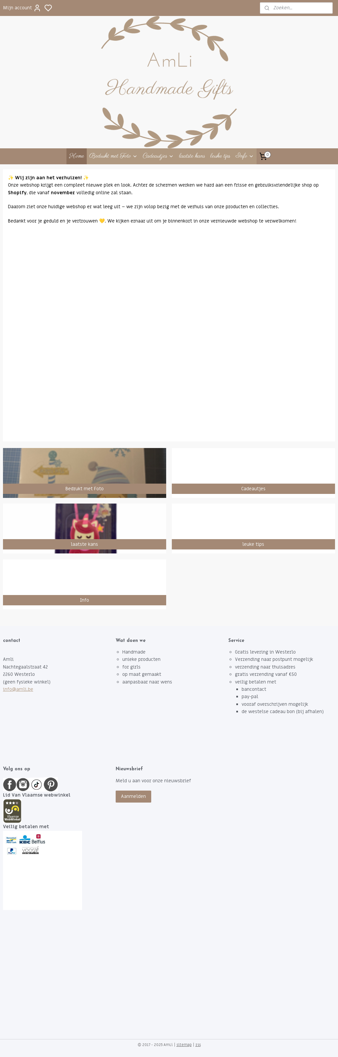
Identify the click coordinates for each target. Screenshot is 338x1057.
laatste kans (192, 156)
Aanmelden (133, 796)
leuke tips (220, 156)
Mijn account (22, 8)
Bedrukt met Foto (113, 156)
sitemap (184, 1044)
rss (198, 1044)
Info (245, 156)
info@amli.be (18, 689)
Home (76, 156)
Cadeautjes (158, 156)
